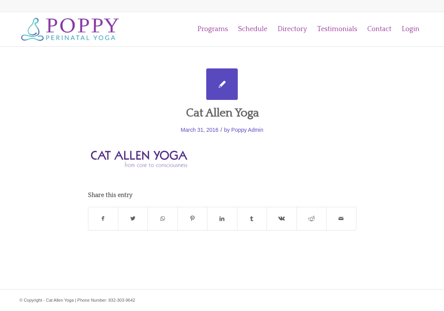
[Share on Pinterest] (192, 218)
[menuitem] (212, 29)
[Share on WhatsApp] (162, 218)
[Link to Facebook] (419, 6)
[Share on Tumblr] (252, 218)
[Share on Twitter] (132, 218)
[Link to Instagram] (407, 6)
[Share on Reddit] (311, 218)
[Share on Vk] (281, 218)
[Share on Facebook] (103, 218)
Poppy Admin (247, 130)
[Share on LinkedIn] (222, 218)
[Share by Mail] (341, 218)
